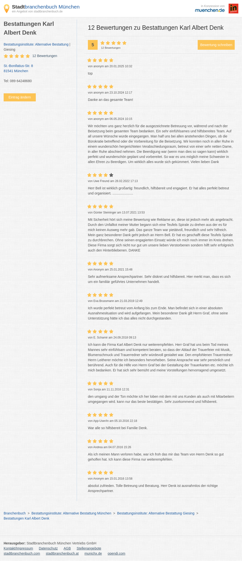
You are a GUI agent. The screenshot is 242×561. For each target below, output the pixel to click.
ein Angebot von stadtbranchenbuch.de (37, 11)
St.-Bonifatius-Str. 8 (38, 69)
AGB (67, 548)
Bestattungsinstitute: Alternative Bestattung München (71, 513)
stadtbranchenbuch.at (62, 553)
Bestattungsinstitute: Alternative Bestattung (36, 44)
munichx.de (93, 553)
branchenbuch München (46, 7)
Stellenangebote (89, 548)
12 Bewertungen (44, 56)
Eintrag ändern (20, 97)
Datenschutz (48, 548)
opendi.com (116, 553)
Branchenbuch (15, 513)
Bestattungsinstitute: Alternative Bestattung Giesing (156, 513)
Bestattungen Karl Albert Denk (26, 518)
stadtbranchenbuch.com (22, 553)
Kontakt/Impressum (18, 548)
